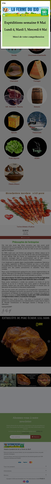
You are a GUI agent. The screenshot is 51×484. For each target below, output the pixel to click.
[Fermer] (48, 3)
